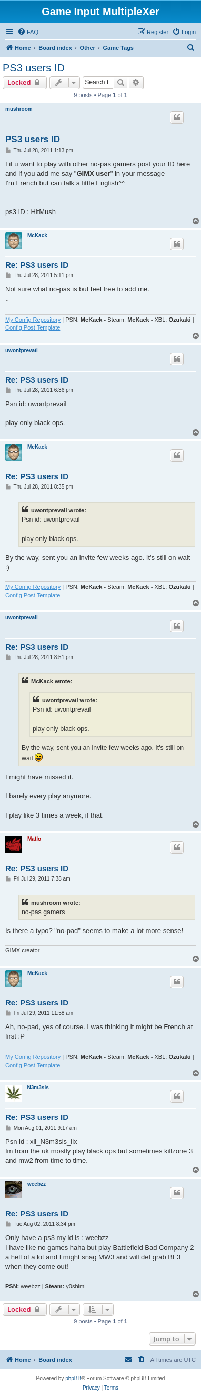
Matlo (34, 839)
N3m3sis (38, 1087)
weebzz (36, 1184)
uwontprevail (21, 350)
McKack (37, 235)
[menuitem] (27, 32)
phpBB (73, 1378)
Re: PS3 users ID (36, 264)
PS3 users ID (34, 67)
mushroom (19, 109)
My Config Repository (33, 319)
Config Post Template (32, 327)
